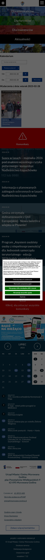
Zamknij (22, 297)
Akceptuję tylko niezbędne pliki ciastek (22, 288)
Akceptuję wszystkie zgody (22, 293)
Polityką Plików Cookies (26, 263)
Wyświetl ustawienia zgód (22, 284)
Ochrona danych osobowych (22, 280)
